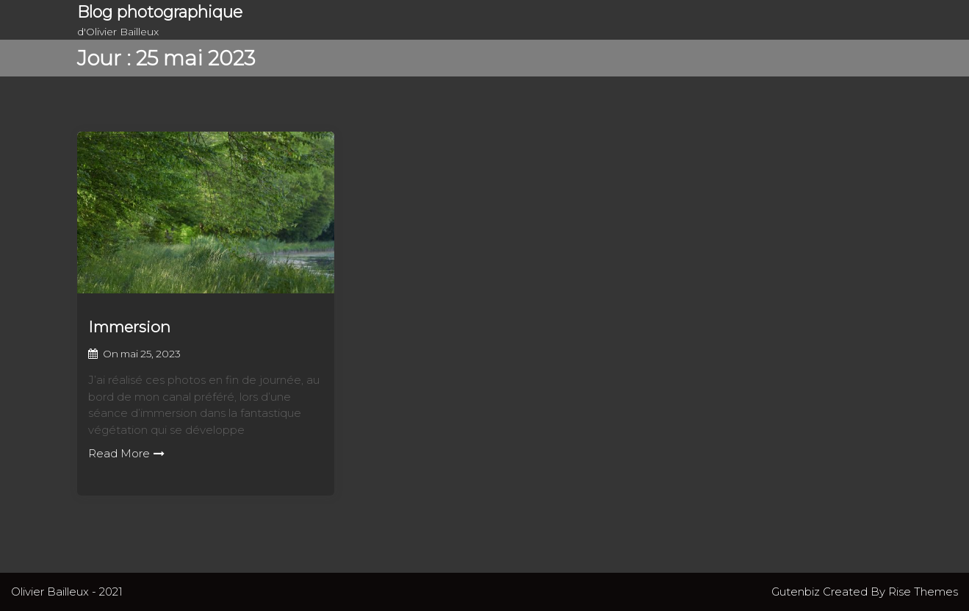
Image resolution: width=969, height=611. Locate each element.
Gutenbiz (797, 592)
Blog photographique (159, 12)
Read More (126, 453)
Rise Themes (923, 592)
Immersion (129, 327)
